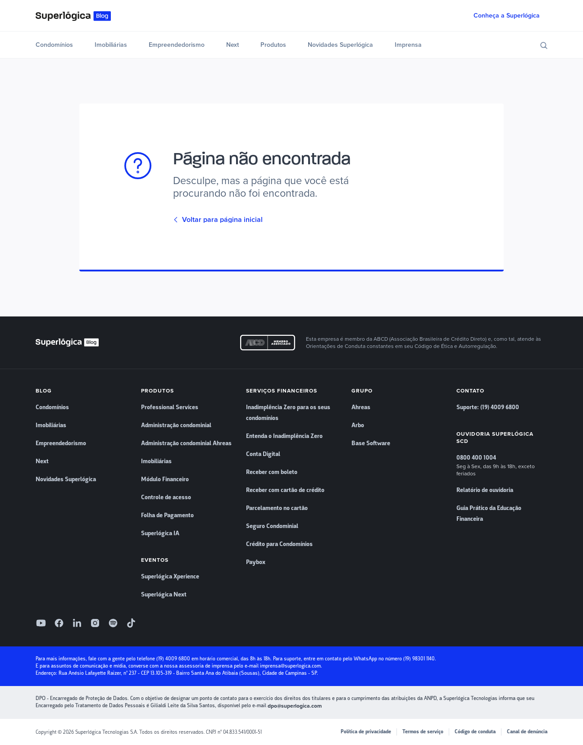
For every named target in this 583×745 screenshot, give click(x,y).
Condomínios (54, 45)
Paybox (255, 562)
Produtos (273, 45)
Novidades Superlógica (340, 45)
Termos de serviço (422, 731)
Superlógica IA (160, 533)
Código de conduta (475, 731)
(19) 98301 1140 (419, 658)
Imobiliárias (111, 45)
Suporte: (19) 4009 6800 (487, 407)
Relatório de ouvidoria (484, 490)
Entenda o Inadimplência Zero (284, 436)
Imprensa (408, 45)
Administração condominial (176, 425)
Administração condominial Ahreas (186, 443)
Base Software (370, 443)
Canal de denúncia (527, 731)
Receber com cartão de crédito (285, 490)
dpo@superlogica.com (295, 706)
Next (232, 45)
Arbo (357, 425)
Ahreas (360, 407)
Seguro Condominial (272, 526)
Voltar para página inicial (218, 220)
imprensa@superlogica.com (290, 666)
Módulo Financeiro (165, 479)
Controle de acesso (166, 497)
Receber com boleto (271, 472)
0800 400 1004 (476, 458)
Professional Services (169, 407)
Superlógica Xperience (170, 577)
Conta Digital (263, 454)
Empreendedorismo (177, 45)
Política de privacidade (366, 731)
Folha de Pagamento (167, 515)
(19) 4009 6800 (173, 658)
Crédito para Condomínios (279, 544)
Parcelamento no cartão (277, 508)
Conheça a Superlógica (507, 15)
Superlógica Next (164, 595)
